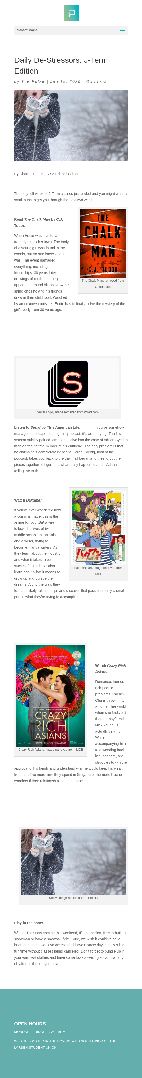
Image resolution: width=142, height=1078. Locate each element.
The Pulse (33, 81)
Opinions (96, 81)
